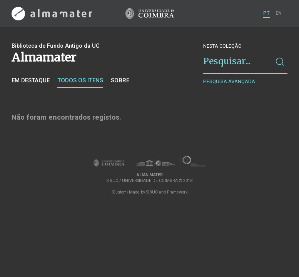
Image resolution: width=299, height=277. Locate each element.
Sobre (120, 80)
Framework (177, 192)
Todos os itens (80, 80)
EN (279, 13)
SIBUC (152, 192)
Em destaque (31, 80)
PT (266, 13)
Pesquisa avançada (229, 81)
